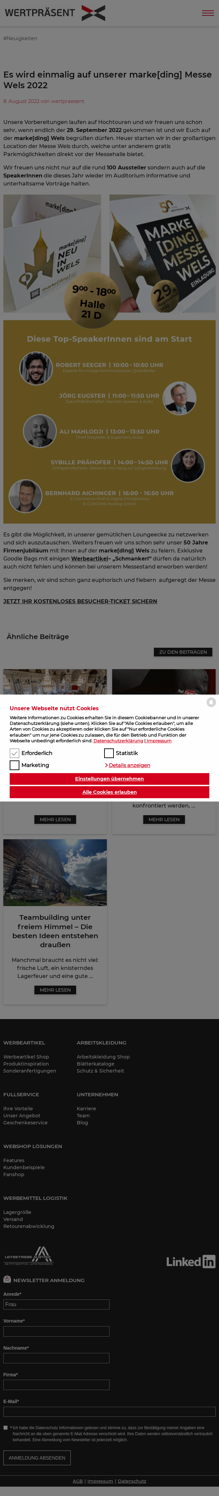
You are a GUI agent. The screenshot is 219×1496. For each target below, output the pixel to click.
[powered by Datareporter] (211, 707)
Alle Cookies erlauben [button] (109, 792)
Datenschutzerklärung (118, 740)
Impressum (159, 740)
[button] (127, 765)
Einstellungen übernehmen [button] (109, 779)
